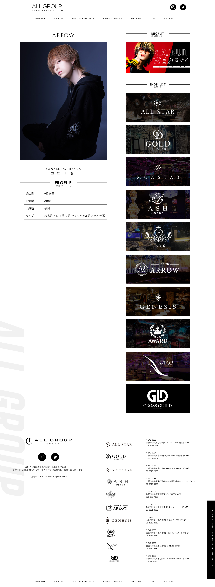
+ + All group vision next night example (212, 539)
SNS (153, 18)
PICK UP (58, 18)
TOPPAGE (40, 18)
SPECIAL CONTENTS (83, 18)
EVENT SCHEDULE (112, 18)
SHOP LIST (137, 18)
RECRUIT (169, 18)
